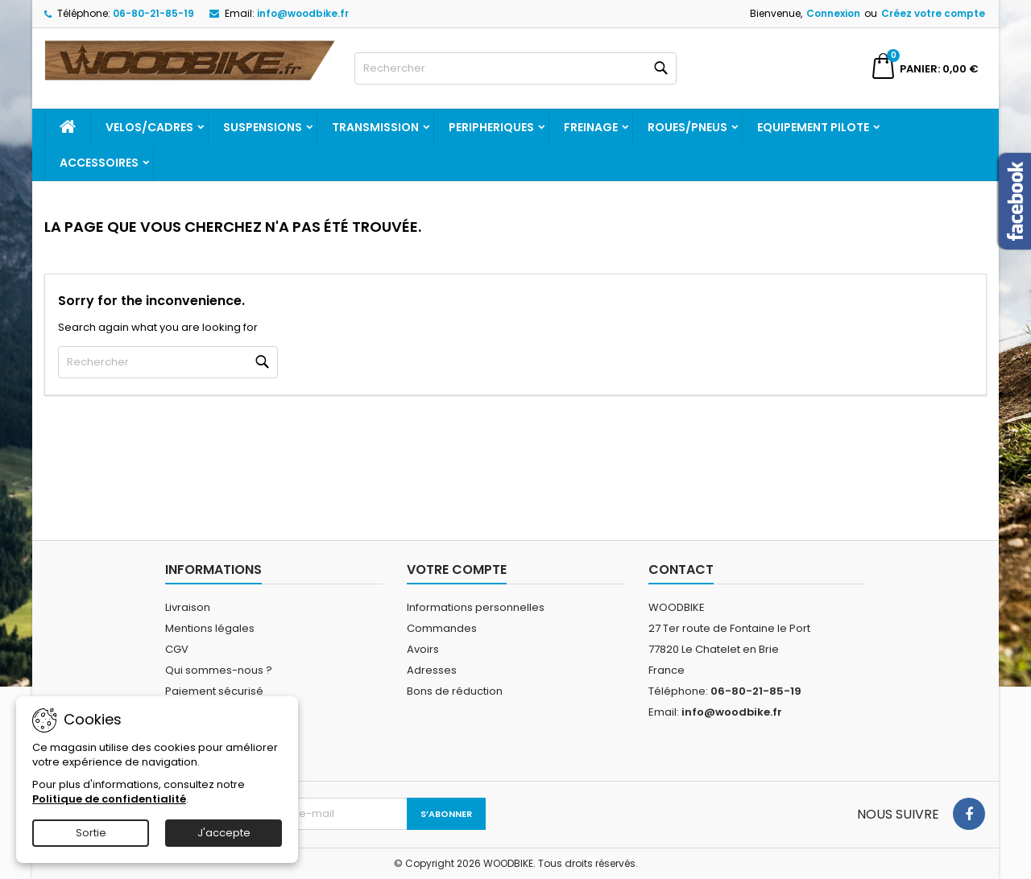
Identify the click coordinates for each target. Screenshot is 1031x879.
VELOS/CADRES (149, 127)
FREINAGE (591, 127)
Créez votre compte (933, 13)
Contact (681, 569)
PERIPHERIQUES (491, 127)
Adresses (432, 670)
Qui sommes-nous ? (218, 670)
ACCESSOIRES (99, 163)
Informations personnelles (475, 607)
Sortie (91, 832)
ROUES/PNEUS (687, 127)
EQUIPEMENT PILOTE (813, 127)
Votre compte (457, 569)
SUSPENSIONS (262, 127)
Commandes (442, 628)
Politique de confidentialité (109, 799)
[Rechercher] (515, 68)
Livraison (187, 607)
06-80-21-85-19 (153, 13)
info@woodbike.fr (303, 13)
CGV (176, 649)
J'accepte (224, 832)
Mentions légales (210, 628)
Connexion (833, 13)
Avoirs (423, 649)
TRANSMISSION (375, 127)
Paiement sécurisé (214, 691)
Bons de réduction (455, 691)
